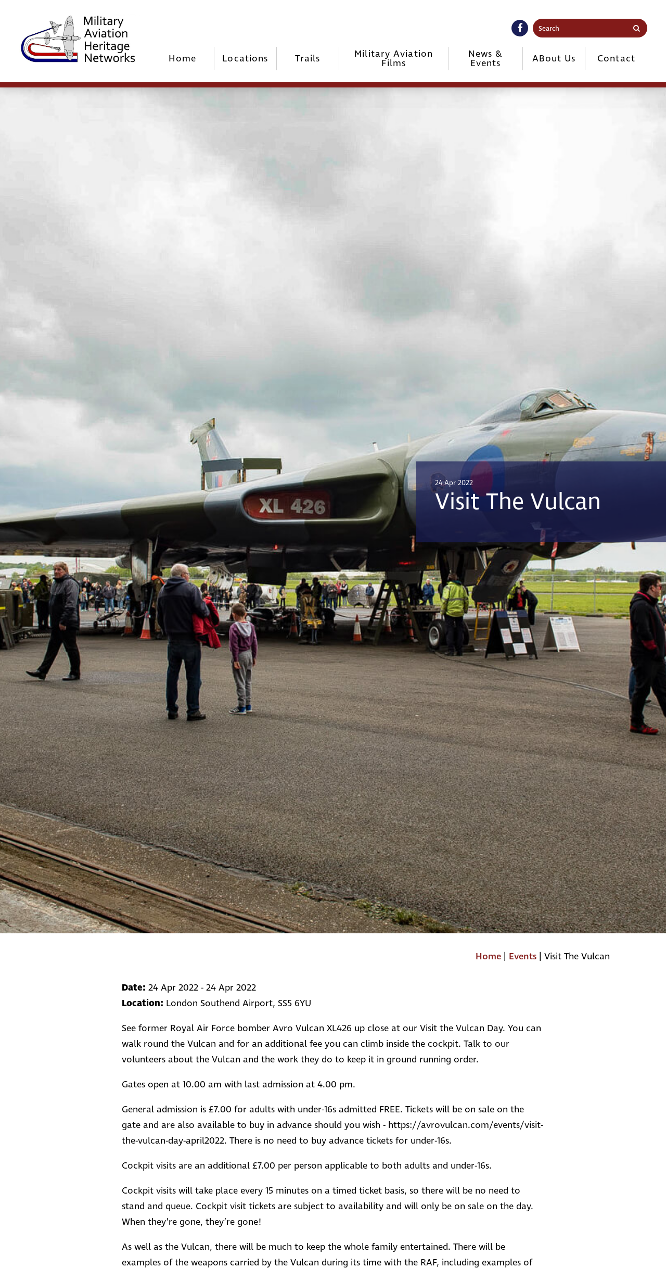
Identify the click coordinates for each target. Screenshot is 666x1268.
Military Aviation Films (393, 58)
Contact (616, 58)
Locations (245, 58)
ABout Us (554, 58)
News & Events (485, 58)
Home (182, 58)
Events (522, 956)
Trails (307, 58)
